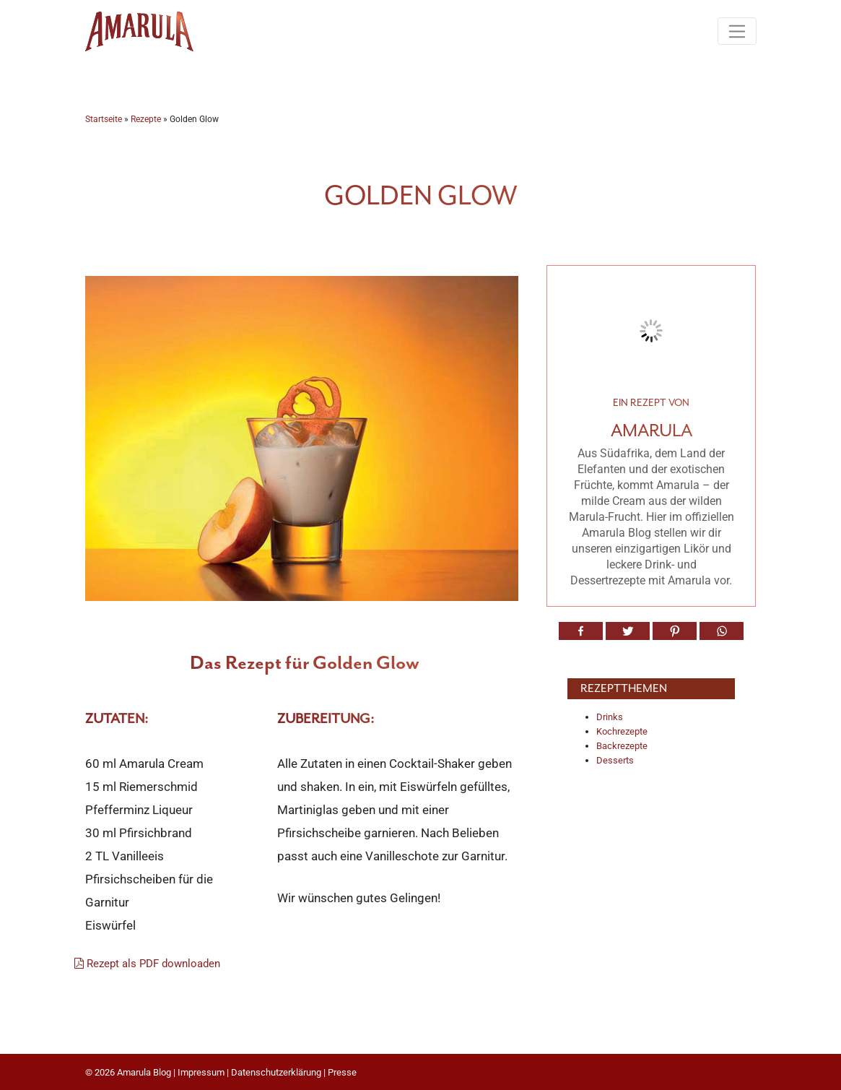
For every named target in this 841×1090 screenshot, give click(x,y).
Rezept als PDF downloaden (147, 963)
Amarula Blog (144, 1072)
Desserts (615, 760)
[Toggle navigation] (737, 31)
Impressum (201, 1072)
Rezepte (146, 119)
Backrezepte (622, 745)
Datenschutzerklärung (276, 1072)
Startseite (103, 119)
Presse (342, 1072)
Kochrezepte (622, 731)
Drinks (609, 716)
